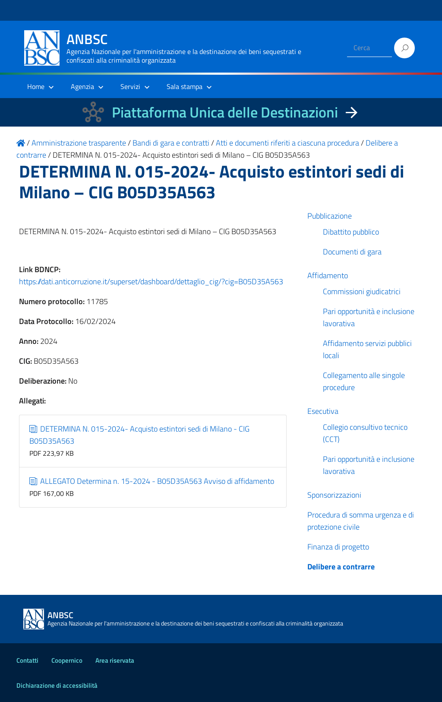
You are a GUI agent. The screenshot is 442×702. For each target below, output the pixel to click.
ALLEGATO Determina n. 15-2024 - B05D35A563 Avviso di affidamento (152, 481)
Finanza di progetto (338, 547)
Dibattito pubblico (351, 232)
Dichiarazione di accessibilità (57, 685)
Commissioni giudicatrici (362, 291)
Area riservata (114, 660)
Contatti (27, 660)
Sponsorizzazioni (334, 495)
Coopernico (66, 660)
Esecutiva (322, 411)
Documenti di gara (352, 251)
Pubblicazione (329, 216)
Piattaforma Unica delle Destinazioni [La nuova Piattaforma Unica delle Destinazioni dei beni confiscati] (225, 112)
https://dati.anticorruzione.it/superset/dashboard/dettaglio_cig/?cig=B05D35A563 (151, 281)
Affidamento (327, 275)
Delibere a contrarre (341, 566)
